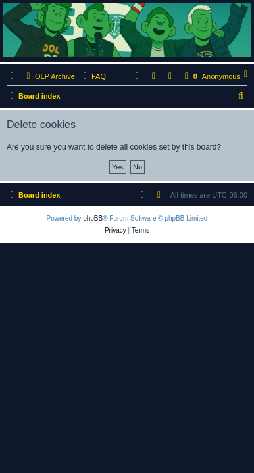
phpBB (93, 218)
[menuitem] (93, 76)
